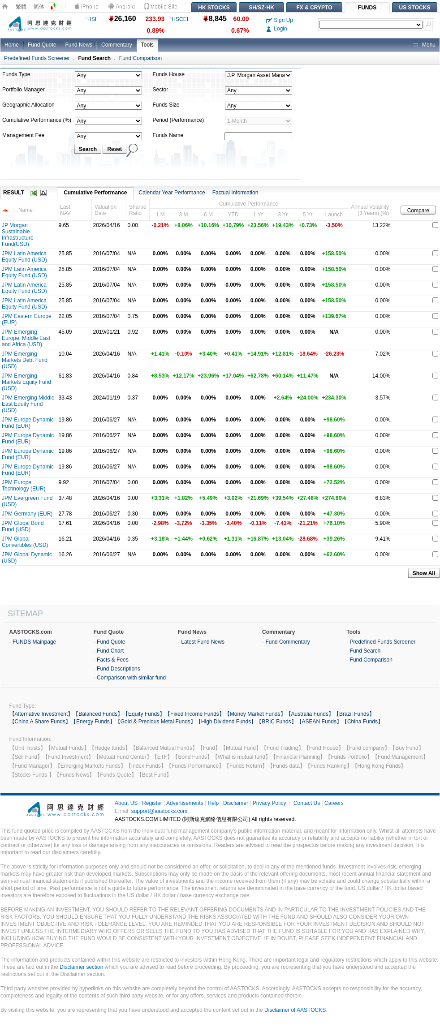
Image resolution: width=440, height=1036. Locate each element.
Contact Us (306, 803)
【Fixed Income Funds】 (194, 714)
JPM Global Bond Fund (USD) (22, 526)
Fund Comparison (140, 58)
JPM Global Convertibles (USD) (25, 542)
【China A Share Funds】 (40, 721)
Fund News (78, 45)
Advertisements (184, 803)
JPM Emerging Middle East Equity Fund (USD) (28, 404)
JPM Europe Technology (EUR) (23, 485)
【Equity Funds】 (144, 714)
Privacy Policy (269, 803)
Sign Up (279, 20)
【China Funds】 (362, 721)
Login (276, 29)
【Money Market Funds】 (255, 714)
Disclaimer (235, 803)
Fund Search (94, 58)
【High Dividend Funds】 (226, 721)
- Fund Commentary (286, 642)
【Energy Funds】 (93, 721)
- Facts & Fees (111, 660)
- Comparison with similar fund (130, 678)
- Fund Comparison (369, 660)
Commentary (116, 45)
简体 (39, 7)
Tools (147, 45)
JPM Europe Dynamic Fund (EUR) (28, 423)
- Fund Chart (109, 651)
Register (152, 803)
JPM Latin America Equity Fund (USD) (24, 256)
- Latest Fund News (201, 642)
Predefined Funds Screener (37, 58)
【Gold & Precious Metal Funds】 (155, 721)
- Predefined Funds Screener (380, 642)
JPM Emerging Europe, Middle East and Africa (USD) (26, 338)
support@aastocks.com (159, 811)
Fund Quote (42, 45)
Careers (334, 803)
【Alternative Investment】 (41, 714)
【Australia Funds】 (310, 714)
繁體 (21, 7)
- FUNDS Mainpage (32, 642)
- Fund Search (363, 651)
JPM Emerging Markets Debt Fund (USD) (24, 360)
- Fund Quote (109, 642)
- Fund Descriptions (117, 669)
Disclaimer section (81, 967)
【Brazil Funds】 (354, 714)
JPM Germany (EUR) (27, 514)
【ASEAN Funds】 (319, 721)
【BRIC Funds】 (276, 721)
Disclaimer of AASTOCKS (295, 1010)
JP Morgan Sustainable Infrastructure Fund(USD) (18, 234)
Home (11, 45)
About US (126, 803)
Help (213, 803)
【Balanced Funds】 (98, 714)
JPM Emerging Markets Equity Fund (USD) (26, 382)
